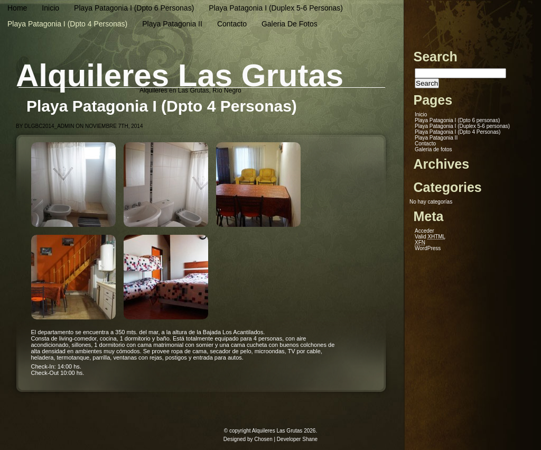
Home (17, 8)
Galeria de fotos (290, 24)
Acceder (424, 231)
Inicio (50, 8)
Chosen (263, 439)
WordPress (428, 248)
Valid (430, 237)
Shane (310, 439)
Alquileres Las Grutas (179, 75)
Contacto (232, 24)
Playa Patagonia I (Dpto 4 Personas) (67, 24)
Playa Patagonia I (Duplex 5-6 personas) (276, 8)
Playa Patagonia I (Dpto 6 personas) (134, 8)
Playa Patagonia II (172, 24)
